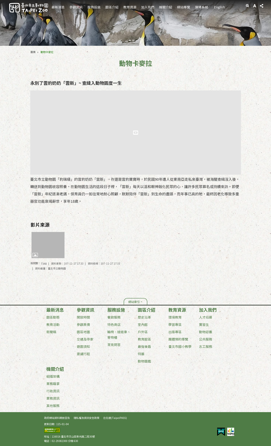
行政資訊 (53, 391)
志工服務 (205, 346)
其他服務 (53, 405)
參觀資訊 (76, 7)
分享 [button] (261, 6)
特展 (141, 353)
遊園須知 (83, 346)
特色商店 (114, 324)
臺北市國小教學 (179, 346)
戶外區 (143, 331)
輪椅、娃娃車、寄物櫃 (118, 334)
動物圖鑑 (144, 361)
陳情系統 (201, 7)
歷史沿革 (144, 317)
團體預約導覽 (178, 339)
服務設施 (94, 7)
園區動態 (53, 317)
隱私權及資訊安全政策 (86, 418)
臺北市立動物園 (28, 7)
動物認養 (205, 331)
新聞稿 (51, 331)
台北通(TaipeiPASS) (115, 418)
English (219, 7)
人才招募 (205, 317)
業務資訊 (53, 398)
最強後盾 (144, 346)
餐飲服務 (114, 317)
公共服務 (205, 339)
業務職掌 (53, 383)
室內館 (143, 324)
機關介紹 (165, 7)
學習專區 (175, 324)
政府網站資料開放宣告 (57, 418)
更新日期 (49, 424)
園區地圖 (83, 331)
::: (242, 3)
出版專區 (175, 331)
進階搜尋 (247, 5)
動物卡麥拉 (46, 52)
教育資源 (130, 7)
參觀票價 (83, 324)
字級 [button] (254, 6)
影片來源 (40, 224)
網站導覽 (183, 7)
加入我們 (147, 7)
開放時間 (83, 317)
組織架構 (53, 376)
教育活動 (53, 324)
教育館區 (144, 339)
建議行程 (83, 353)
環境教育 (175, 317)
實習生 (204, 324)
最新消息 (58, 7)
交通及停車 (85, 339)
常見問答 (114, 344)
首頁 (33, 52)
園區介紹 (112, 7)
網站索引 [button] (134, 302)
